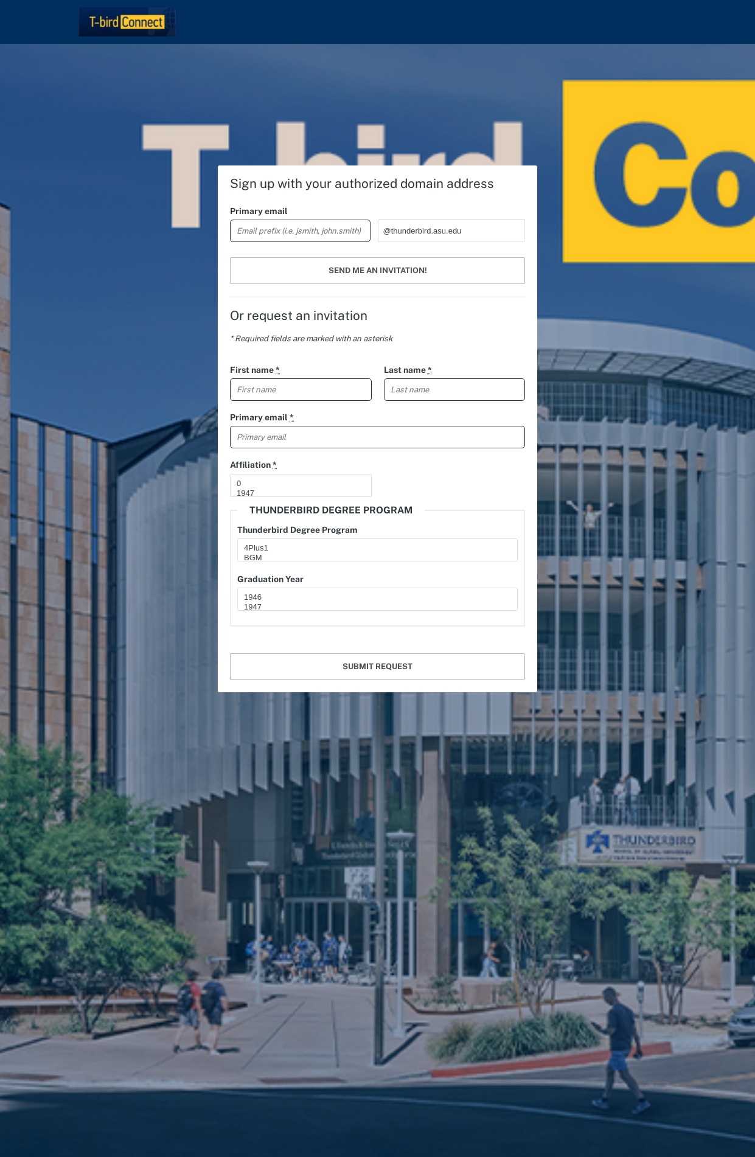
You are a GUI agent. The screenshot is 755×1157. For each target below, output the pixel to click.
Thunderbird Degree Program (297, 530)
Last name (408, 370)
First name (255, 370)
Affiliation (253, 465)
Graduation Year (270, 579)
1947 (295, 493)
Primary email (259, 211)
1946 (372, 597)
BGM (372, 558)
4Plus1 (372, 548)
